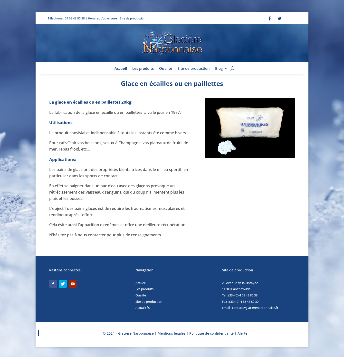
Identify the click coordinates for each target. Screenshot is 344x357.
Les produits (143, 69)
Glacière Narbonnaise (136, 333)
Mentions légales (171, 333)
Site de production (132, 18)
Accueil (121, 69)
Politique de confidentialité (211, 333)
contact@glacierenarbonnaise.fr (255, 307)
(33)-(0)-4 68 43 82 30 (243, 301)
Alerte (242, 333)
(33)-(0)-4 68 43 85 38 (243, 295)
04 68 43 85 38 (75, 18)
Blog (219, 69)
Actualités (142, 307)
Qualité (165, 69)
